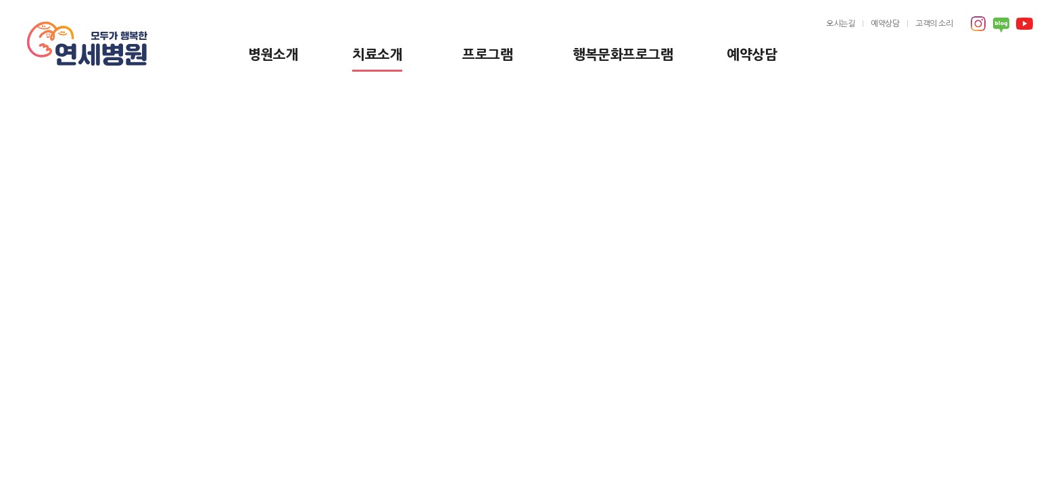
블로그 (1000, 25)
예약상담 (752, 55)
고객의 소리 (934, 24)
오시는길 (840, 24)
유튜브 (1024, 23)
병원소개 (273, 55)
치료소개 (377, 55)
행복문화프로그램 (623, 55)
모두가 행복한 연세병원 (87, 44)
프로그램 (487, 55)
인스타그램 (978, 23)
